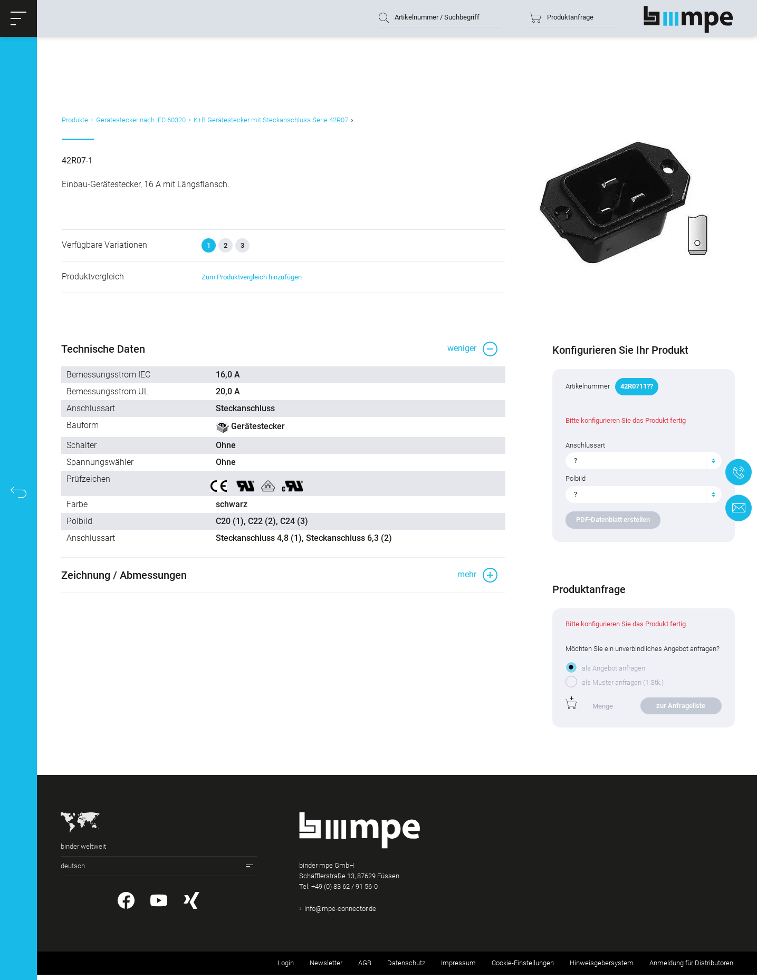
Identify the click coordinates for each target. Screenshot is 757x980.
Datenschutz (406, 968)
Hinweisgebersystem (602, 968)
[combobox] (642, 466)
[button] (18, 18)
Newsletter (326, 968)
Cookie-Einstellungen (523, 968)
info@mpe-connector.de (340, 914)
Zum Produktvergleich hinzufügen (250, 281)
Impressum (458, 968)
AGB (364, 968)
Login (285, 968)
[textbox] (638, 466)
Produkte (74, 123)
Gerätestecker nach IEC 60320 (140, 123)
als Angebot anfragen (612, 673)
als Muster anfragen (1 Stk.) (622, 688)
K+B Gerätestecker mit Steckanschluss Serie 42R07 (270, 123)
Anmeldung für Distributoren (691, 968)
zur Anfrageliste (679, 711)
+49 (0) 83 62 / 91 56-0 (344, 892)
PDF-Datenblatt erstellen (612, 525)
